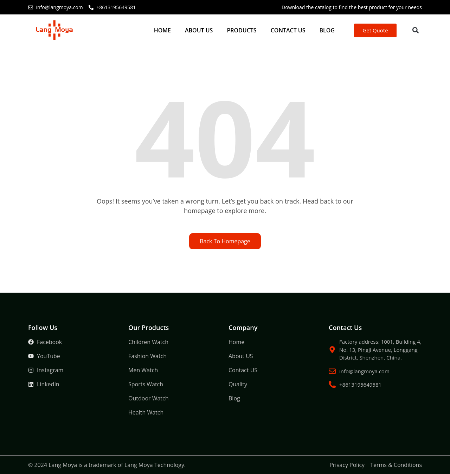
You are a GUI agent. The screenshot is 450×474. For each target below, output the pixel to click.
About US (199, 30)
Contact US (288, 30)
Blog (327, 30)
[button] (415, 30)
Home (162, 30)
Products (241, 30)
